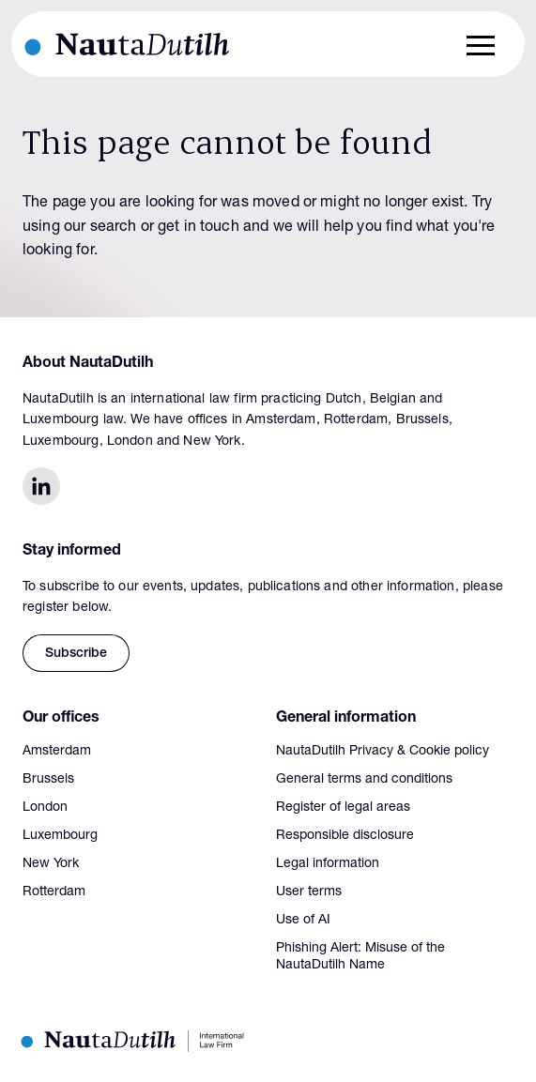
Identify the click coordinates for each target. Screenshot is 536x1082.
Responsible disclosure (345, 836)
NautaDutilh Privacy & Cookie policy (382, 751)
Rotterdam (54, 892)
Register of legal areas (343, 808)
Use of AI (303, 920)
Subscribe (76, 654)
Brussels (48, 779)
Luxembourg (60, 836)
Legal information (327, 864)
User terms (309, 892)
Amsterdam (57, 751)
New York (51, 864)
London (45, 808)
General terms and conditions (364, 779)
